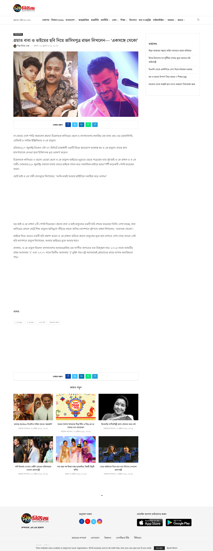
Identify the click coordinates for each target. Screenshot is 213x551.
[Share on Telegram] (95, 124)
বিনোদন (133, 20)
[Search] (198, 20)
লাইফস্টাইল (158, 20)
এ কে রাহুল (30, 322)
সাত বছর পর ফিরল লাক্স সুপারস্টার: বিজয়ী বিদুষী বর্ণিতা (75, 468)
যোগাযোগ (95, 538)
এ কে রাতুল (18, 322)
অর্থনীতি (104, 20)
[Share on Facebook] (68, 124)
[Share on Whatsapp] (88, 124)
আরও (180, 20)
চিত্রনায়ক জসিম (54, 322)
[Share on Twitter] (75, 124)
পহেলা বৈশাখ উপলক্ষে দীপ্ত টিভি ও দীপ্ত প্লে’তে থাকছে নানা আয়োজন (76, 426)
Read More (172, 548)
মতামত (171, 20)
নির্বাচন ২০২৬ (57, 20)
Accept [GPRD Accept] (159, 548)
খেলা (114, 20)
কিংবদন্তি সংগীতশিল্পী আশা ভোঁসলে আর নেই (118, 424)
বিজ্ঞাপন (107, 538)
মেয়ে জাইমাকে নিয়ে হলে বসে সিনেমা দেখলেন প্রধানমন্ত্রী (118, 468)
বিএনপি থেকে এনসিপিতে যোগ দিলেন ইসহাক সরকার (170, 69)
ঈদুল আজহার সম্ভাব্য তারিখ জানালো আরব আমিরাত (170, 50)
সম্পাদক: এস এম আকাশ (32, 527)
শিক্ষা (123, 20)
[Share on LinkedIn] (81, 124)
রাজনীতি (95, 20)
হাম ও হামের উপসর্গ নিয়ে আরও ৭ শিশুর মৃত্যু (168, 77)
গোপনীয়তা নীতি (122, 538)
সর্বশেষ (45, 20)
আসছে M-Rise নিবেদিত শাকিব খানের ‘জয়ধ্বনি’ (33, 424)
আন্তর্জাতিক (83, 20)
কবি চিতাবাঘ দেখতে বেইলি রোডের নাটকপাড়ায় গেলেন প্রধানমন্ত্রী (33, 468)
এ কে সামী (42, 322)
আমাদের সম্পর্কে (79, 538)
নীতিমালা (137, 538)
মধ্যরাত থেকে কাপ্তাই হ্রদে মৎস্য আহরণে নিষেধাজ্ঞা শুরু (172, 84)
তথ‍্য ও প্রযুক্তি (145, 20)
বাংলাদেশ (70, 20)
